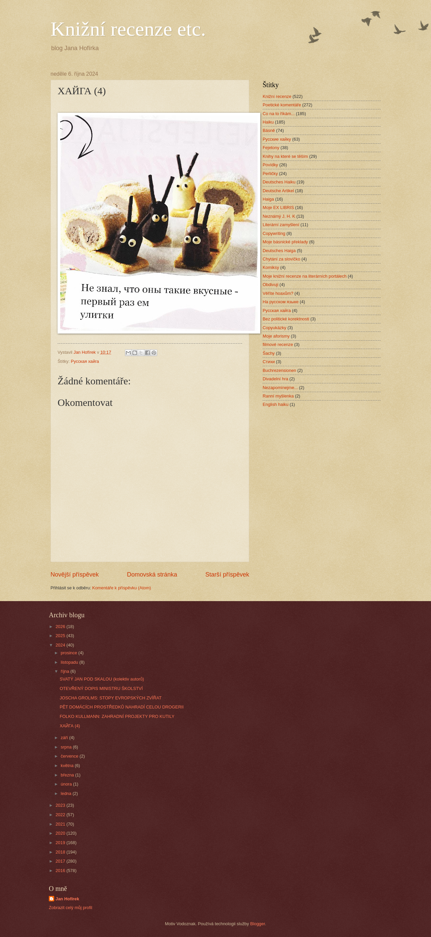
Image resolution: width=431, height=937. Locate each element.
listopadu (70, 662)
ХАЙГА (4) (70, 725)
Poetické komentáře (282, 104)
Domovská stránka (152, 574)
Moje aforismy (276, 336)
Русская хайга (85, 361)
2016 (61, 870)
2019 (61, 842)
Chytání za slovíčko (281, 259)
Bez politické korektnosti (286, 318)
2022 (61, 814)
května (68, 765)
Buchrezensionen (279, 370)
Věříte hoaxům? (278, 293)
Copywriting (274, 233)
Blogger (257, 923)
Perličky (270, 173)
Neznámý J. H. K (279, 216)
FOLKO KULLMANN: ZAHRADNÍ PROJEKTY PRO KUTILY (117, 716)
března (68, 774)
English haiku (276, 404)
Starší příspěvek (227, 574)
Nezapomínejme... (280, 387)
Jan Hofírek (67, 898)
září (65, 737)
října (65, 671)
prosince (69, 652)
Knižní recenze (277, 96)
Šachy (269, 353)
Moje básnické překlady (285, 241)
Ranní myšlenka (278, 395)
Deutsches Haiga (279, 250)
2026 (61, 626)
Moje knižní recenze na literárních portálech (304, 276)
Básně (269, 130)
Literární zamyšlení (281, 224)
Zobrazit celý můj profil (70, 907)
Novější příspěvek (75, 574)
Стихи (269, 361)
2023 (61, 805)
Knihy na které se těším (285, 156)
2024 (61, 645)
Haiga (268, 199)
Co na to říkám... (279, 113)
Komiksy (271, 267)
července (70, 756)
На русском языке (281, 301)
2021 (61, 824)
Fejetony (271, 147)
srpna (67, 747)
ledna (66, 793)
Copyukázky (274, 327)
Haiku (268, 122)
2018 (61, 852)
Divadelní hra (275, 378)
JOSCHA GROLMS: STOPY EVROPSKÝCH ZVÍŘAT (111, 697)
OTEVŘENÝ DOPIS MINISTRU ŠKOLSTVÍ (101, 688)
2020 (61, 833)
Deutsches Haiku (279, 181)
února (67, 784)
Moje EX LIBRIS (278, 207)
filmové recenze (278, 344)
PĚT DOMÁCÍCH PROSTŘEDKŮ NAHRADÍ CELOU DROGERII (122, 706)
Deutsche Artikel (278, 190)
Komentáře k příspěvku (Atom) (121, 587)
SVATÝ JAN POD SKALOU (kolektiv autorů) (102, 679)
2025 (61, 635)
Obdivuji (270, 284)
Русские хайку (277, 139)
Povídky (270, 164)
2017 (61, 861)
